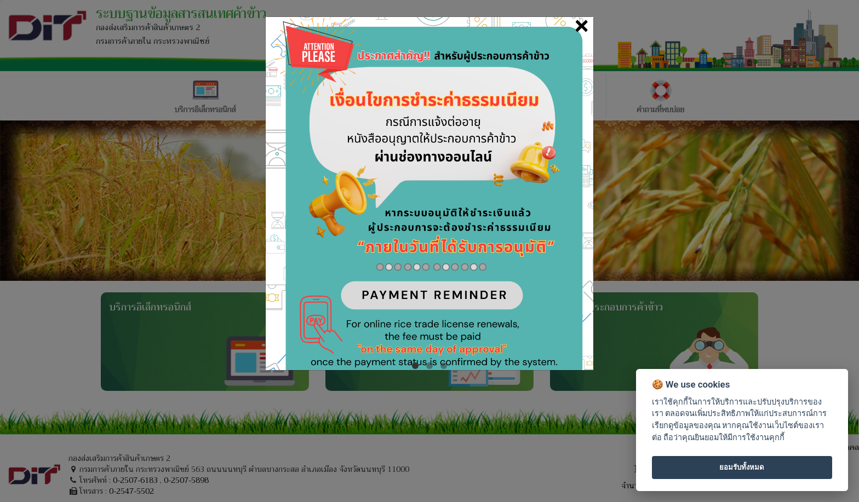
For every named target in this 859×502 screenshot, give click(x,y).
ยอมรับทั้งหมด (741, 467)
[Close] (581, 25)
